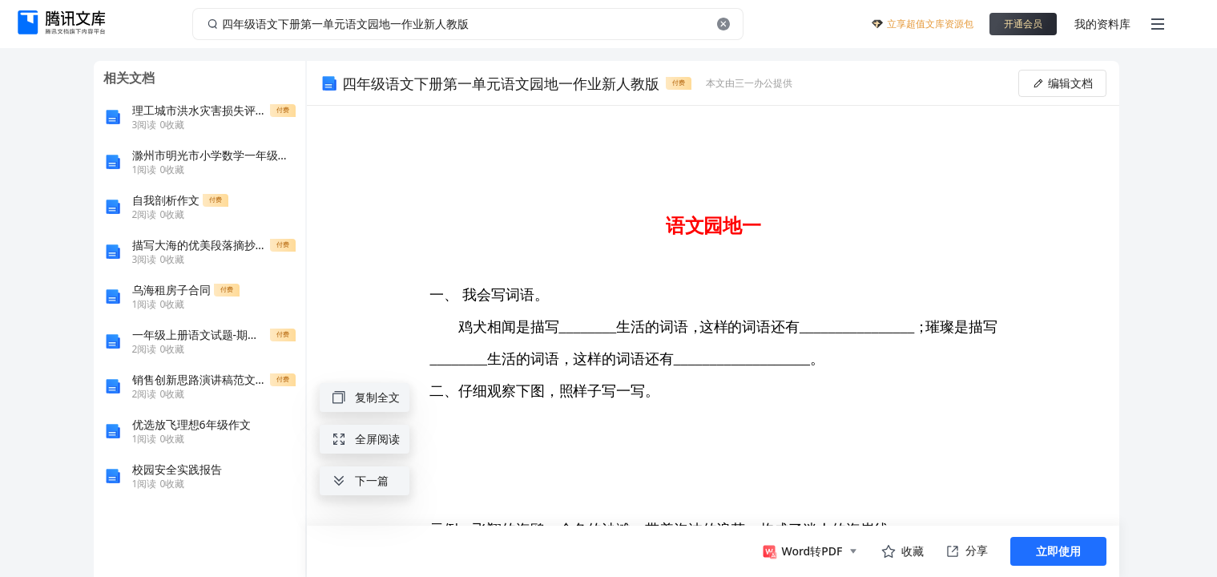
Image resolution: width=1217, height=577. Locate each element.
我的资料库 (1102, 23)
